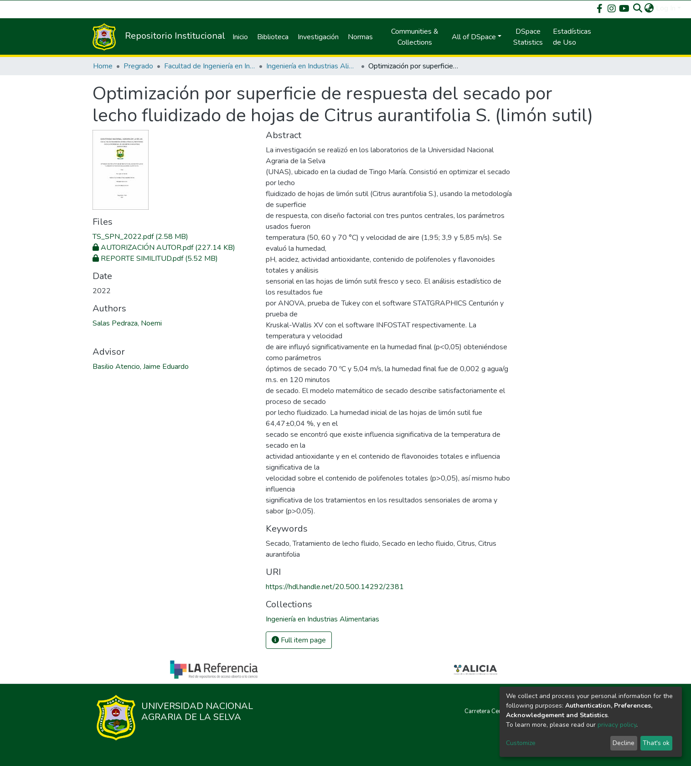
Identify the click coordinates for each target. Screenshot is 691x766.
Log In (666, 8)
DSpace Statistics (528, 36)
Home (103, 66)
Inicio (240, 37)
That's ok (656, 743)
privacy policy (617, 724)
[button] (649, 8)
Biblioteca (273, 37)
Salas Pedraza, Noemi (127, 323)
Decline (623, 743)
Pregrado (138, 66)
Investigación (318, 37)
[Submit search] (638, 8)
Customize (521, 743)
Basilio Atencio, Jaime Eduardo (141, 367)
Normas (360, 37)
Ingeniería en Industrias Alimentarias (311, 66)
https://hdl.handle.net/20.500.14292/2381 (335, 587)
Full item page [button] (299, 640)
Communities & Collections (414, 36)
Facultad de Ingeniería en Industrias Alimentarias (209, 66)
